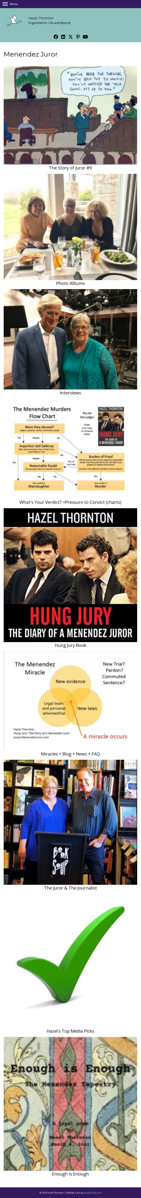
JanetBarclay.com (93, 1192)
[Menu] (10, 4)
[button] (56, 36)
